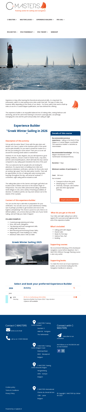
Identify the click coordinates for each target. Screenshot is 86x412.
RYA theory (42, 32)
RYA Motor (12, 32)
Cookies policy (10, 387)
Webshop (54, 32)
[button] (6, 64)
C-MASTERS (12, 20)
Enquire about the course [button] (69, 200)
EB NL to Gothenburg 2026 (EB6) (35, 297)
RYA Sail (60, 20)
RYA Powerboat (27, 32)
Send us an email (14, 331)
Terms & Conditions (12, 390)
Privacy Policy (10, 393)
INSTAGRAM (63, 347)
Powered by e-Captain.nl (14, 409)
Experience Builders (45, 20)
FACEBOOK (72, 345)
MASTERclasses (26, 20)
